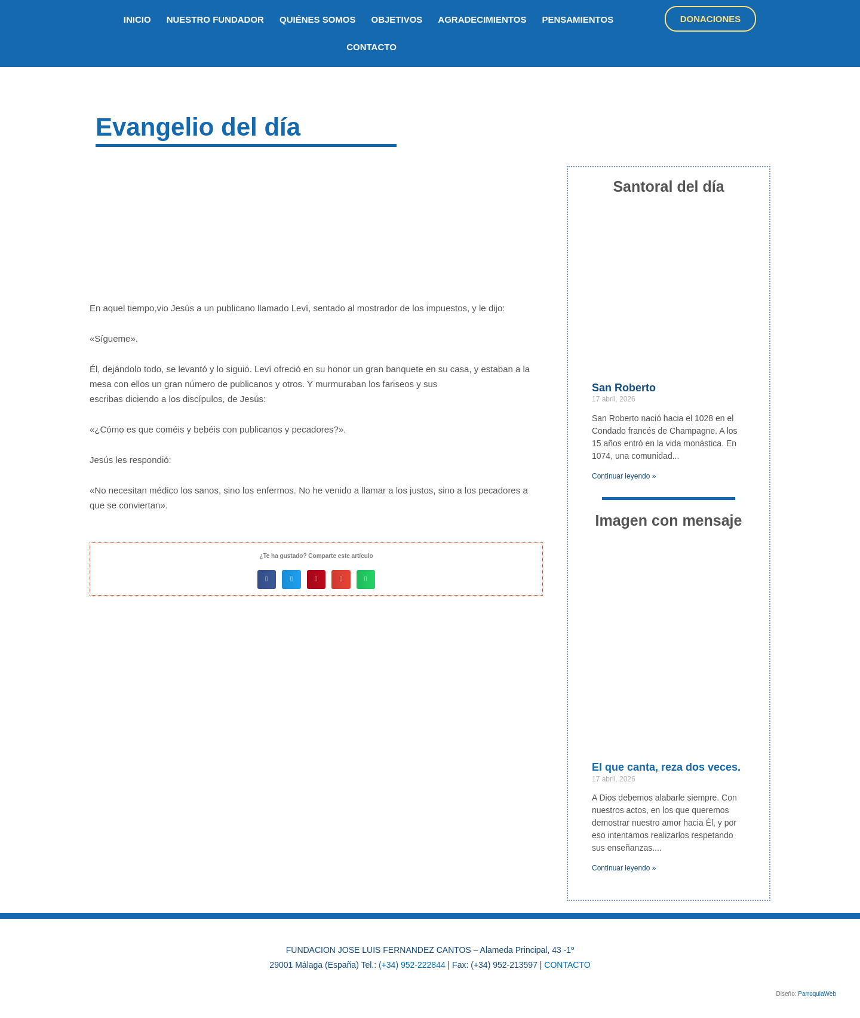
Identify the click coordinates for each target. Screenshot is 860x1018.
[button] (267, 579)
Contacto (371, 47)
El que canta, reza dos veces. (666, 767)
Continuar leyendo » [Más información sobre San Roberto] (624, 476)
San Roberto (624, 388)
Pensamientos (577, 19)
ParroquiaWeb (817, 994)
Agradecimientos (482, 19)
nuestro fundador (215, 19)
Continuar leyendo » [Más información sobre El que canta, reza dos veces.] (624, 868)
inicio (137, 19)
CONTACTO (567, 965)
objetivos (397, 19)
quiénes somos (318, 19)
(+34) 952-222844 (412, 965)
